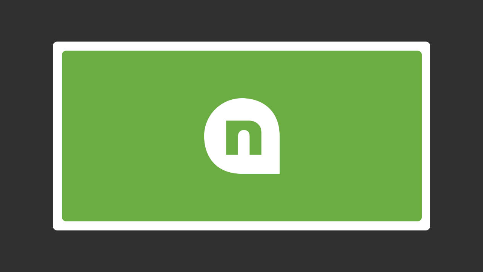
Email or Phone (288, 88)
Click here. (355, 164)
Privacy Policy (312, 149)
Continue (345, 119)
